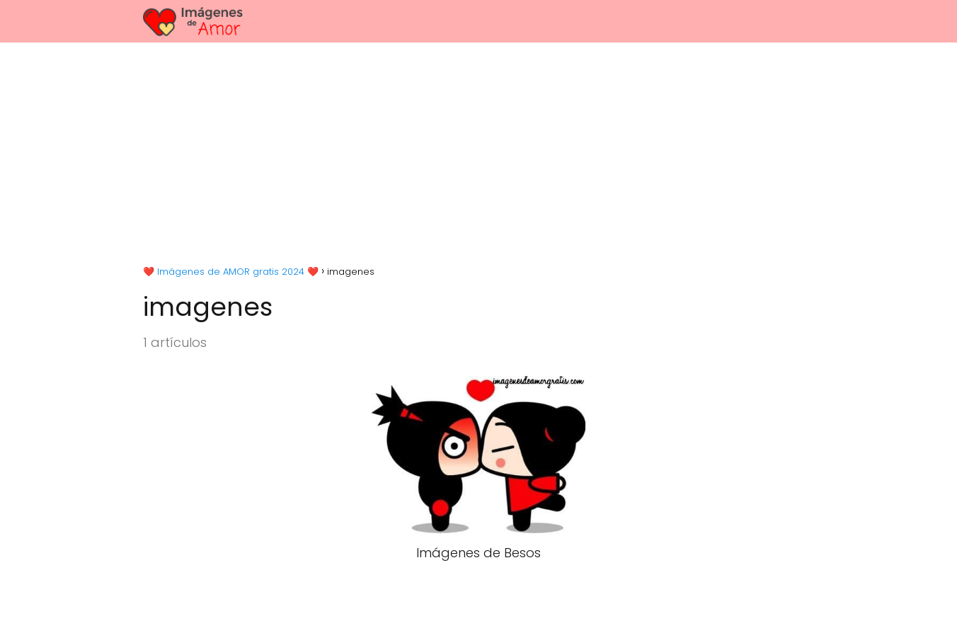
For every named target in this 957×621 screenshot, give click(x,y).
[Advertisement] (478, 149)
